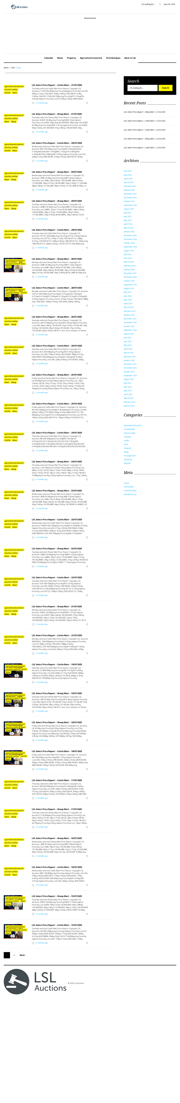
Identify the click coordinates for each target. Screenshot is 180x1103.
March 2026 (129, 182)
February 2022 (130, 356)
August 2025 (129, 209)
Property (71, 58)
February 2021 (130, 402)
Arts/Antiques (113, 58)
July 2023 (127, 292)
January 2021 (129, 406)
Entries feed (128, 486)
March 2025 (129, 228)
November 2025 (130, 197)
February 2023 (130, 311)
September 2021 (130, 375)
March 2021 (129, 398)
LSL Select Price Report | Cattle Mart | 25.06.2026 (144, 147)
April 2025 (128, 224)
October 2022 (129, 326)
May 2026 (128, 175)
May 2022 (128, 345)
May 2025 (128, 220)
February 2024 (130, 266)
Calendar (48, 58)
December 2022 (130, 318)
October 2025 (129, 201)
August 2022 (129, 334)
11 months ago (42, 106)
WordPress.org (130, 494)
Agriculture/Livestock (91, 58)
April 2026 (128, 178)
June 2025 (128, 216)
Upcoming (128, 459)
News (60, 58)
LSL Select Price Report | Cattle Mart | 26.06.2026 (144, 130)
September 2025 (130, 205)
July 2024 (127, 254)
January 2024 (129, 269)
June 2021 (128, 387)
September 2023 (130, 284)
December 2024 (130, 235)
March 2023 (129, 307)
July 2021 (127, 383)
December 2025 (130, 194)
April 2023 (128, 303)
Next (23, 1060)
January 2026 (129, 190)
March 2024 (129, 262)
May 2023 (128, 300)
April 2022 (128, 349)
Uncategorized (130, 455)
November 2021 (130, 368)
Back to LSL (130, 58)
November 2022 (130, 322)
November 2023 (130, 277)
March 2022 (129, 352)
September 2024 (130, 247)
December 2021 (130, 364)
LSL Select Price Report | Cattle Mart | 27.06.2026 (144, 121)
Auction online (11, 89)
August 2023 (129, 288)
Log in (126, 483)
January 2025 (129, 231)
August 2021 (129, 379)
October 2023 (129, 281)
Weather (127, 463)
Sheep (13, 125)
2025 (13, 67)
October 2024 (129, 243)
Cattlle (7, 92)
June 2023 (128, 296)
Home (6, 67)
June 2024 (128, 258)
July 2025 (127, 212)
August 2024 (129, 250)
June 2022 (128, 341)
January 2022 (129, 360)
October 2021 (129, 372)
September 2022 (130, 330)
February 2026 (130, 186)
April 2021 (128, 394)
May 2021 (128, 390)
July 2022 (127, 337)
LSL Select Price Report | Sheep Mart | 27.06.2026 (144, 112)
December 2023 (130, 273)
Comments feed (130, 490)
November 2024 (130, 239)
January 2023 (129, 315)
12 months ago (42, 820)
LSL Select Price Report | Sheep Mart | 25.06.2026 (144, 139)
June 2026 (128, 171)
